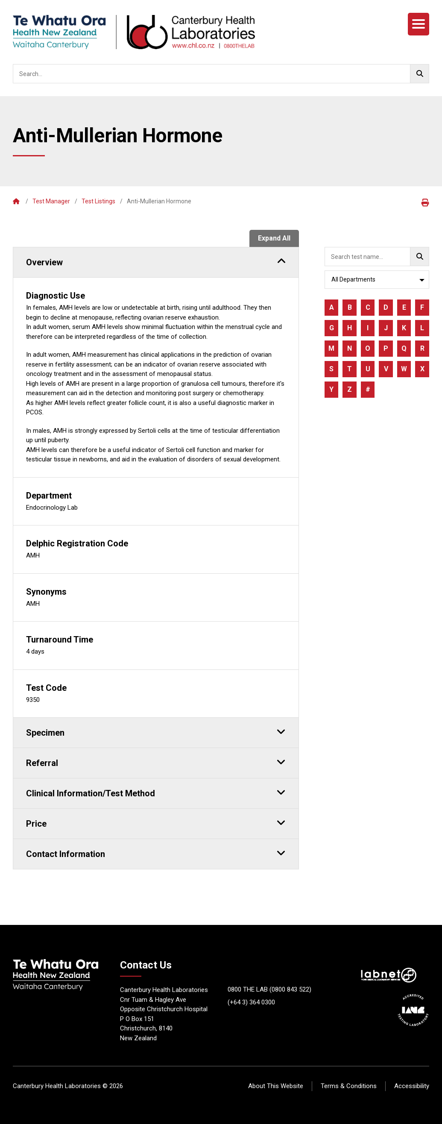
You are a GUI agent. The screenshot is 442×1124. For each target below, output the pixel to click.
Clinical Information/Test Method (156, 792)
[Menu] (418, 24)
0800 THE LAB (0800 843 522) (269, 989)
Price (156, 822)
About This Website (275, 1086)
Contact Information (156, 852)
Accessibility (411, 1086)
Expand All (274, 238)
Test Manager (51, 201)
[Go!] (419, 73)
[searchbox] (221, 73)
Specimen (156, 731)
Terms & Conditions (349, 1086)
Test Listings (98, 201)
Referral (156, 761)
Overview (156, 261)
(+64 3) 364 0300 (251, 1002)
